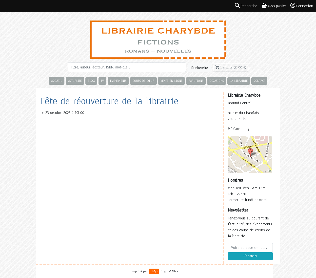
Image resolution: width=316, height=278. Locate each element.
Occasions (216, 81)
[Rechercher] (127, 67)
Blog (91, 81)
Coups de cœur (143, 81)
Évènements (118, 81)
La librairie (239, 81)
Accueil (56, 81)
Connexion (301, 5)
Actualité (75, 81)
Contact (259, 81)
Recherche (199, 67)
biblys (154, 271)
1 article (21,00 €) (230, 67)
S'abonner (250, 256)
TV (102, 81)
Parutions (196, 81)
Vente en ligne (171, 81)
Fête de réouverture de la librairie (109, 101)
